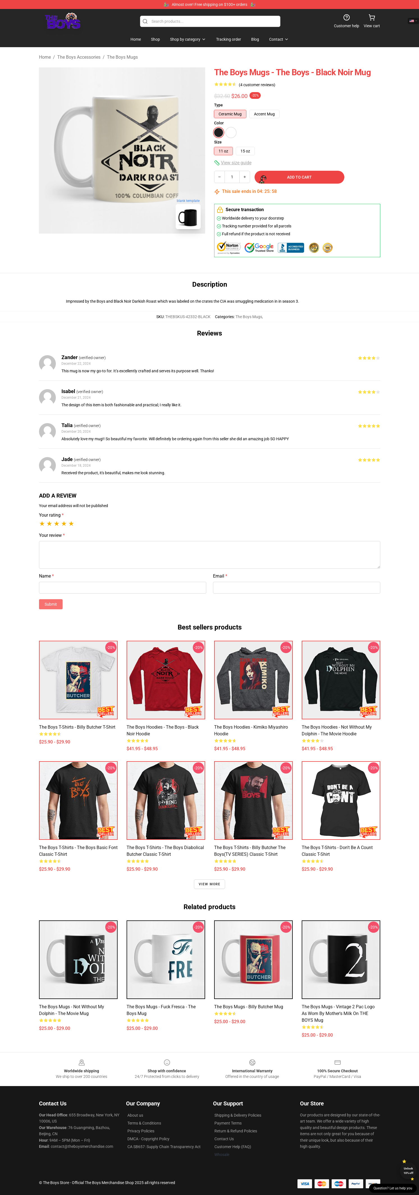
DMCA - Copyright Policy (148, 1139)
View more (210, 884)
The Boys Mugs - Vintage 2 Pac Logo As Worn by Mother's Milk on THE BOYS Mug (338, 1013)
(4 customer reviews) (257, 85)
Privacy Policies (140, 1131)
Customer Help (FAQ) (232, 1146)
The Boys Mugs (122, 57)
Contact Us (224, 1139)
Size (218, 142)
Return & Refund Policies (235, 1131)
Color (219, 123)
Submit (51, 604)
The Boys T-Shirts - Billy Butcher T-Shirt (77, 727)
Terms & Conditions (144, 1123)
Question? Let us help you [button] (393, 1188)
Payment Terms (228, 1123)
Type (218, 105)
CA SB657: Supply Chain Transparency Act (164, 1146)
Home (45, 57)
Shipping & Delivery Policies (237, 1115)
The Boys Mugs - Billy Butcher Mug (248, 1006)
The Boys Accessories (78, 57)
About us (135, 1115)
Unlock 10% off (408, 1171)
